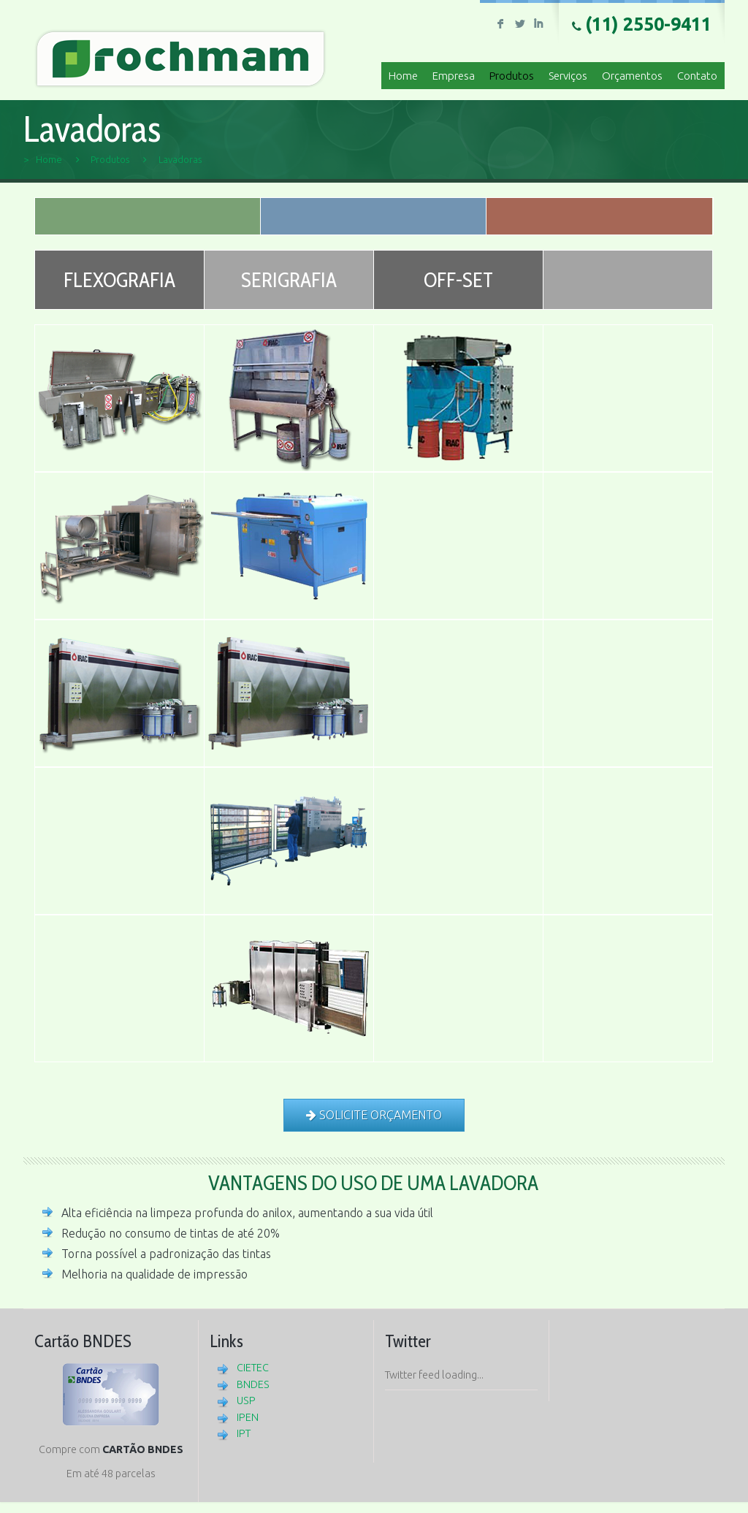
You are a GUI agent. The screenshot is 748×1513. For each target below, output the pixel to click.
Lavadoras (180, 159)
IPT (244, 1433)
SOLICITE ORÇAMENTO (374, 1114)
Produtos (511, 75)
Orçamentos (632, 75)
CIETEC (253, 1367)
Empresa (453, 75)
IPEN (248, 1417)
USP (246, 1400)
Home (403, 75)
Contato (697, 75)
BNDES (253, 1384)
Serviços (568, 75)
